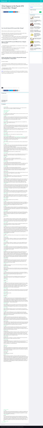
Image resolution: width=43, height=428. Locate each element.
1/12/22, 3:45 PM (6, 270)
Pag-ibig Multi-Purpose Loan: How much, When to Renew (37, 49)
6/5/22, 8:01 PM (6, 325)
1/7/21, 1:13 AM (6, 165)
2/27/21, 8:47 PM (6, 233)
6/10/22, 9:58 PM (6, 339)
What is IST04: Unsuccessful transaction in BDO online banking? (37, 31)
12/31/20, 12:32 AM (6, 143)
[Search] (34, 12)
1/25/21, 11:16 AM (6, 197)
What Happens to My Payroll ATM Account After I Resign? (4, 101)
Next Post (27, 424)
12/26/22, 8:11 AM (6, 414)
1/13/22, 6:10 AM (6, 274)
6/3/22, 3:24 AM (6, 310)
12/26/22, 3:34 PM (6, 421)
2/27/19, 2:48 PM (6, 111)
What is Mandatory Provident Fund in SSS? (37, 42)
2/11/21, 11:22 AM (6, 221)
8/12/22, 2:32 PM (6, 350)
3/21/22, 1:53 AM (6, 278)
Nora (4, 124)
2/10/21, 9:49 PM (6, 215)
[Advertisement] (15, 20)
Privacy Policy (12, 426)
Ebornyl (5, 112)
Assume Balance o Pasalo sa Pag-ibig (35, 4)
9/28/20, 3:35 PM (6, 132)
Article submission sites (7, 110)
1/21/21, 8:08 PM (6, 177)
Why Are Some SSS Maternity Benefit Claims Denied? (37, 45)
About (16, 426)
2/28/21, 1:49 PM (6, 240)
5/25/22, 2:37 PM (6, 296)
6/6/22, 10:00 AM (6, 335)
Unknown (5, 133)
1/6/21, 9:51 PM (6, 160)
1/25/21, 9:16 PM (6, 205)
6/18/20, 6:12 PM (6, 123)
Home (2, 4)
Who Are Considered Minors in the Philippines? (37, 24)
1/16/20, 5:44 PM (6, 115)
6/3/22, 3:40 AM (6, 315)
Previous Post (3, 424)
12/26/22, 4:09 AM (6, 409)
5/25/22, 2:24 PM (6, 291)
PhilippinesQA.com (3, 426)
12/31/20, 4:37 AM (6, 152)
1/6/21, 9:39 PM (6, 156)
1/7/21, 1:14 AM (6, 170)
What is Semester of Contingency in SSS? (37, 17)
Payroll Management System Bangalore (20, 136)
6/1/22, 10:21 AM (6, 302)
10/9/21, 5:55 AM (6, 266)
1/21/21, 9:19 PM (6, 188)
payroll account (6, 4)
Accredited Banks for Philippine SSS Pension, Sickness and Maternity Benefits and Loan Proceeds (37, 35)
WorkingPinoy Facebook (20, 426)
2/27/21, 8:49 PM (6, 236)
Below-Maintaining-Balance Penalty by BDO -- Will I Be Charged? (37, 27)
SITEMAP (31, 7)
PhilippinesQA (4, 1)
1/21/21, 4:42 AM (6, 173)
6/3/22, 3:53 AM (6, 320)
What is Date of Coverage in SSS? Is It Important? (37, 38)
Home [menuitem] (9, 1)
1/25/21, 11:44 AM (6, 200)
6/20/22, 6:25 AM (6, 345)
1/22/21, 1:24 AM (6, 192)
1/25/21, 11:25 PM (6, 210)
